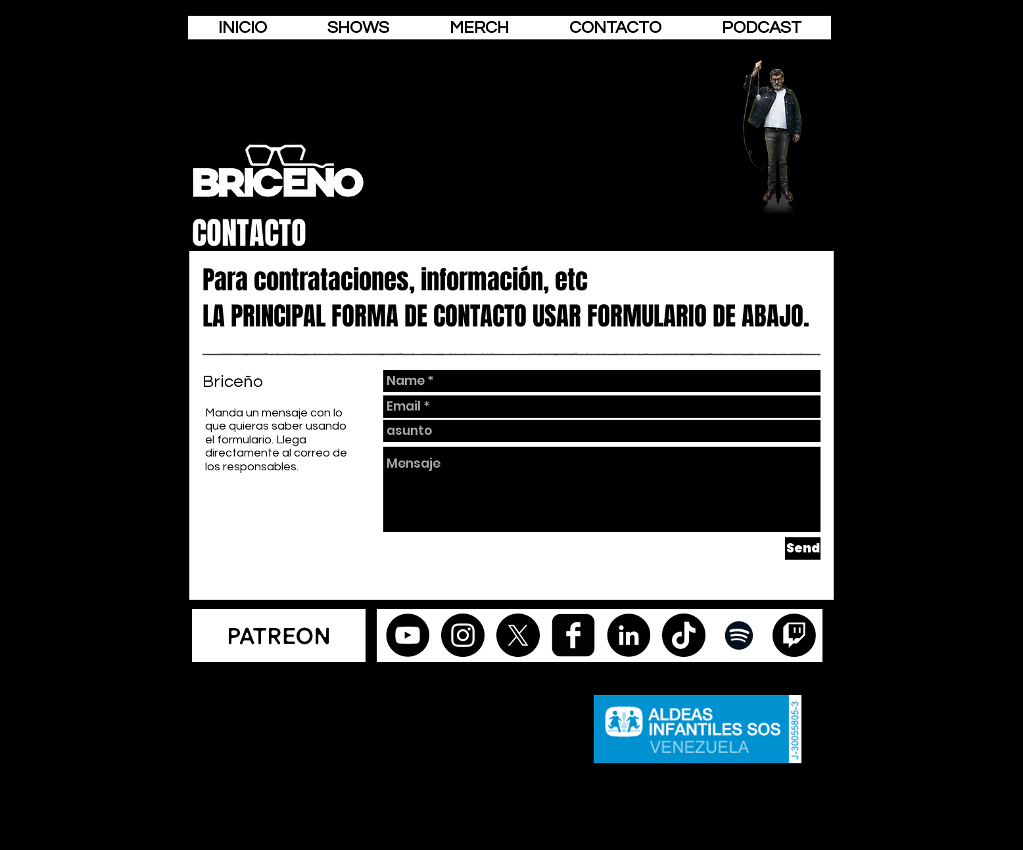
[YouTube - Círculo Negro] (407, 635)
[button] (615, 27)
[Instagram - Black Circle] (463, 635)
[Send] (803, 548)
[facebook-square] (573, 635)
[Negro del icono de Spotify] (739, 635)
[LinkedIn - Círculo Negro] (628, 635)
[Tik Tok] (683, 635)
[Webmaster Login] (275, 668)
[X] (518, 635)
